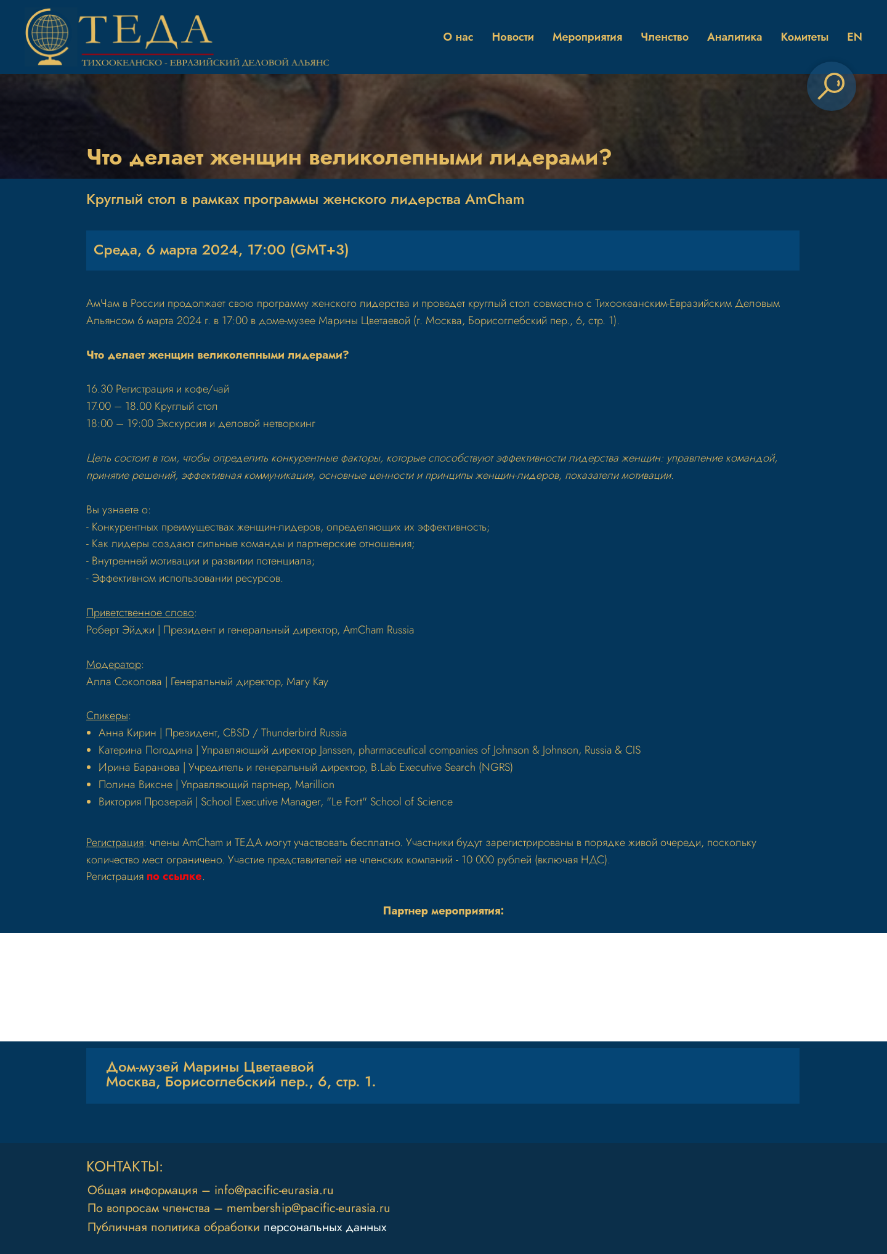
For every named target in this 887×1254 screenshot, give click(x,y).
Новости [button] (513, 37)
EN (854, 37)
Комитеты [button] (804, 37)
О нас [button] (459, 37)
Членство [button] (665, 37)
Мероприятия (587, 37)
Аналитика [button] (734, 37)
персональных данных (325, 1227)
